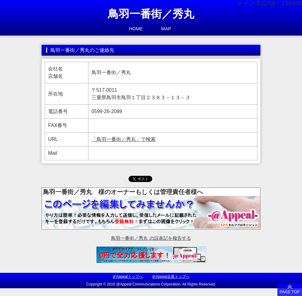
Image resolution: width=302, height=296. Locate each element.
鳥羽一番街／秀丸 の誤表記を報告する (151, 238)
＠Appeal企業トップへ (170, 276)
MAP (166, 28)
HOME (136, 28)
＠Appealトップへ (127, 276)
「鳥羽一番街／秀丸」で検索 (124, 139)
